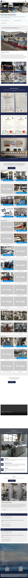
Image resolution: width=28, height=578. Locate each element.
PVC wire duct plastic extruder (20, 232)
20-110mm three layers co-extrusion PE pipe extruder (20, 182)
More (4, 509)
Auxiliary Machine (3, 23)
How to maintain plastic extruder (7, 516)
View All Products (11, 168)
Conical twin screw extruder (20, 218)
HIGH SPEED (3, 8)
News (2, 555)
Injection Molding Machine (5, 20)
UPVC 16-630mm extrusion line (7, 194)
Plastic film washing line (20, 307)
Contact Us (3, 557)
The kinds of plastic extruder (6, 502)
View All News (12, 480)
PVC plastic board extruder (7, 256)
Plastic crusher (7, 295)
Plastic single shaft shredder (7, 282)
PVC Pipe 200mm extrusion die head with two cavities (20, 333)
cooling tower (20, 371)
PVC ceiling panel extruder (20, 244)
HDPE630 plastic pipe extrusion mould (7, 321)
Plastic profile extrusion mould (20, 256)
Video (2, 556)
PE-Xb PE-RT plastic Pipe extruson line (20, 206)
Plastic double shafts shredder (7, 270)
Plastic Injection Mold (18, 20)
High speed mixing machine (7, 371)
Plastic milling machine (7, 307)
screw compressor (7, 359)
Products (3, 554)
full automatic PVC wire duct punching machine (7, 244)
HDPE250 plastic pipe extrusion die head (20, 321)
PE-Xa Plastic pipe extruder (7, 206)
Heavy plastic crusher (20, 270)
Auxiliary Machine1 (3, 336)
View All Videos (12, 382)
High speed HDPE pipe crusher (20, 295)
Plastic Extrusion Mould (4, 309)
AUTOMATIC (13, 8)
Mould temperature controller (20, 359)
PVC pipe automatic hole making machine (7, 232)
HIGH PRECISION (8, 8)
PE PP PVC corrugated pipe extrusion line (20, 194)
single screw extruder (7, 218)
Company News (9, 522)
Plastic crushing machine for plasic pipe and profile (20, 283)
